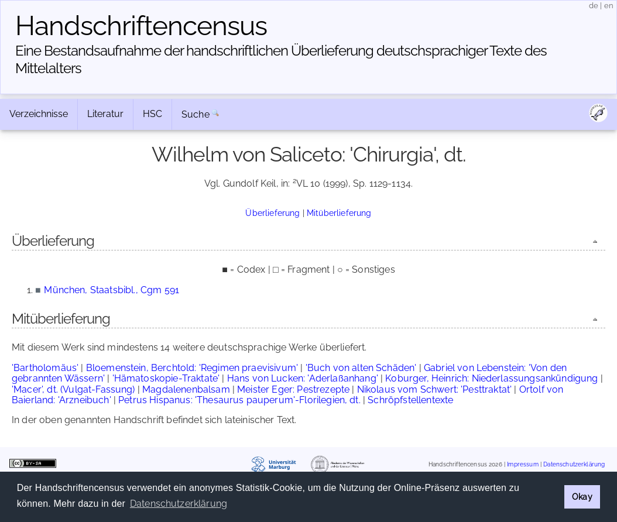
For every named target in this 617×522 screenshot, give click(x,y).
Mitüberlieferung (339, 213)
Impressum (522, 464)
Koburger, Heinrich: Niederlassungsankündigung (491, 378)
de (593, 5)
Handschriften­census (141, 26)
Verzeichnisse (38, 113)
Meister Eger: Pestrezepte (293, 389)
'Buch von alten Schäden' (361, 367)
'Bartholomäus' (45, 367)
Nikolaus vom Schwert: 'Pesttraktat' (434, 389)
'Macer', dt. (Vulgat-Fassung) (73, 389)
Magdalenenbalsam (186, 389)
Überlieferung (272, 213)
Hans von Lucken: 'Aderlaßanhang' (302, 378)
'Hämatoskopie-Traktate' (166, 378)
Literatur (105, 113)
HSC (152, 113)
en (608, 5)
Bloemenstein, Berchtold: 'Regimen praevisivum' (192, 367)
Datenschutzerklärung (574, 464)
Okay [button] (582, 497)
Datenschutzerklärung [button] (178, 503)
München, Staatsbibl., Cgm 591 (111, 290)
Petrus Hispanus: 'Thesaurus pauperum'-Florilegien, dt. (239, 400)
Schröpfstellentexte (410, 400)
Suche (195, 114)
